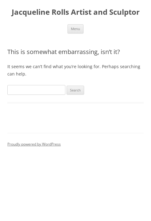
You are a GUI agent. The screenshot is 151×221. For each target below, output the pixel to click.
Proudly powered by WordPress (34, 144)
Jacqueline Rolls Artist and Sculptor (76, 12)
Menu (75, 28)
